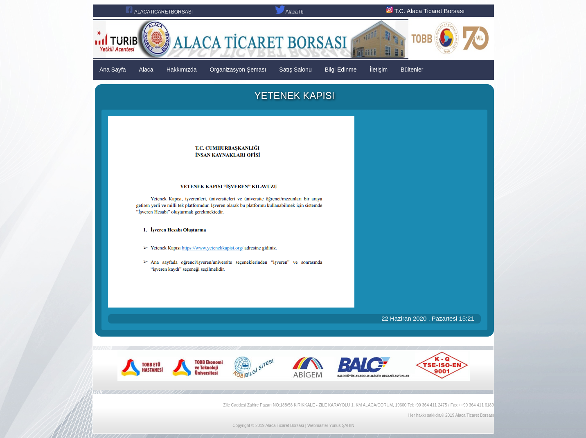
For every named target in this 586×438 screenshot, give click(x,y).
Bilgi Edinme (341, 69)
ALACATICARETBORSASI (163, 12)
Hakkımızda (182, 69)
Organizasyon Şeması (238, 69)
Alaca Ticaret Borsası (284, 425)
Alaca (146, 69)
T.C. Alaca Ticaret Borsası (424, 10)
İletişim (379, 69)
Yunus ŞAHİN (341, 425)
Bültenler (412, 69)
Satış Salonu (295, 69)
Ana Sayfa (112, 69)
